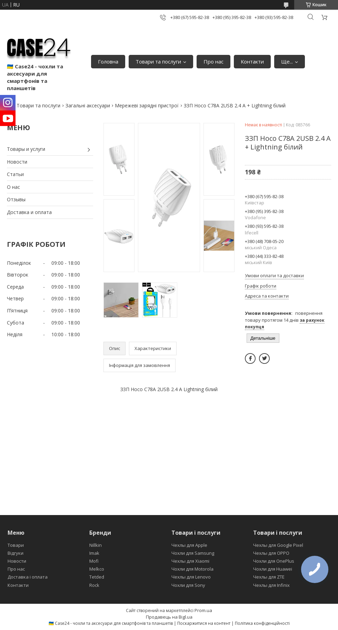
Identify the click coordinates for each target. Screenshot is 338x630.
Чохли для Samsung (192, 553)
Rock (94, 585)
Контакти (252, 61)
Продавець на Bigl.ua (169, 617)
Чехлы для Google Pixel (278, 545)
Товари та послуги (158, 61)
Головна (108, 61)
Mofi (94, 561)
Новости (17, 161)
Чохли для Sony (188, 585)
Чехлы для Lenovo (191, 577)
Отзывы (16, 199)
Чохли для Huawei (272, 569)
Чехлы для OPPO (271, 553)
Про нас (213, 61)
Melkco (96, 569)
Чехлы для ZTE (269, 577)
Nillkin (95, 545)
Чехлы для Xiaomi (190, 561)
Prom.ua (203, 610)
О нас (13, 187)
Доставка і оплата (28, 577)
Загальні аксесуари (88, 105)
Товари (16, 545)
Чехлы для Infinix (271, 585)
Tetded (96, 577)
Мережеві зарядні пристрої (147, 105)
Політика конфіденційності (262, 623)
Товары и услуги (26, 149)
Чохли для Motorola (192, 569)
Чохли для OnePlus (273, 561)
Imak (94, 553)
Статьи (15, 174)
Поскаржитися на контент (203, 623)
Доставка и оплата (29, 212)
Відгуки (15, 553)
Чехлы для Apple (189, 545)
